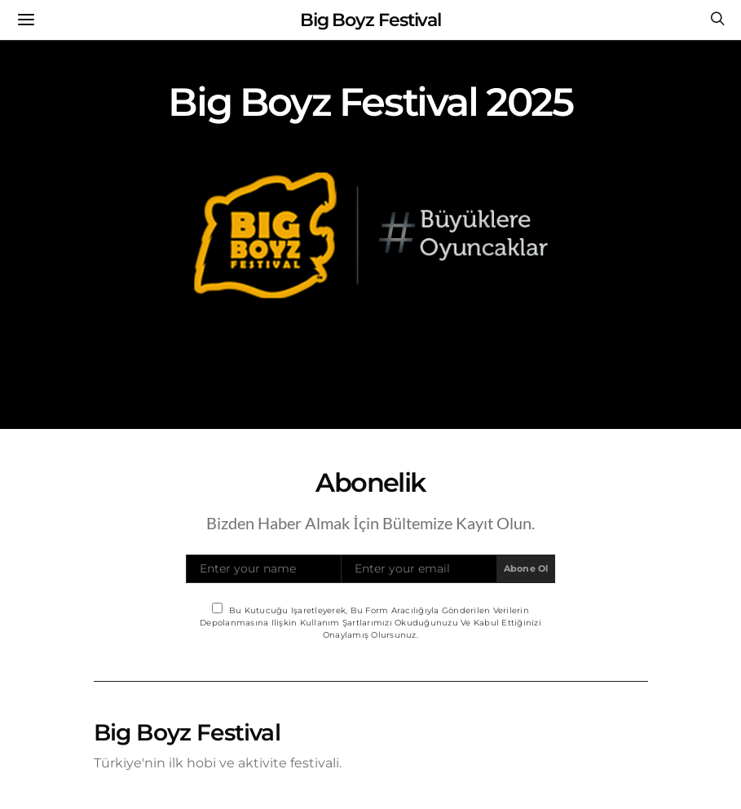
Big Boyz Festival (370, 20)
